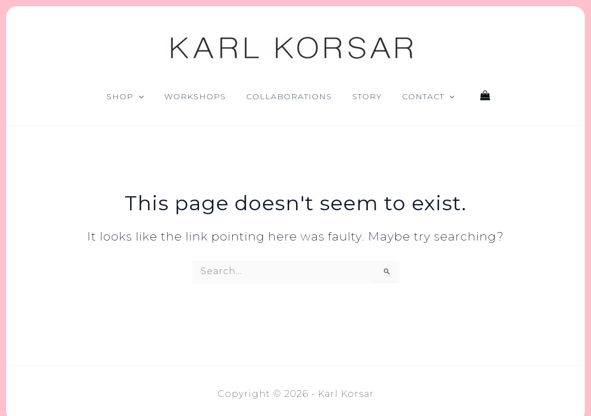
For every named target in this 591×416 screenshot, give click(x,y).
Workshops (195, 96)
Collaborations (289, 96)
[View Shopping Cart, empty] (484, 96)
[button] (138, 96)
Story (367, 96)
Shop (125, 96)
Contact (428, 96)
